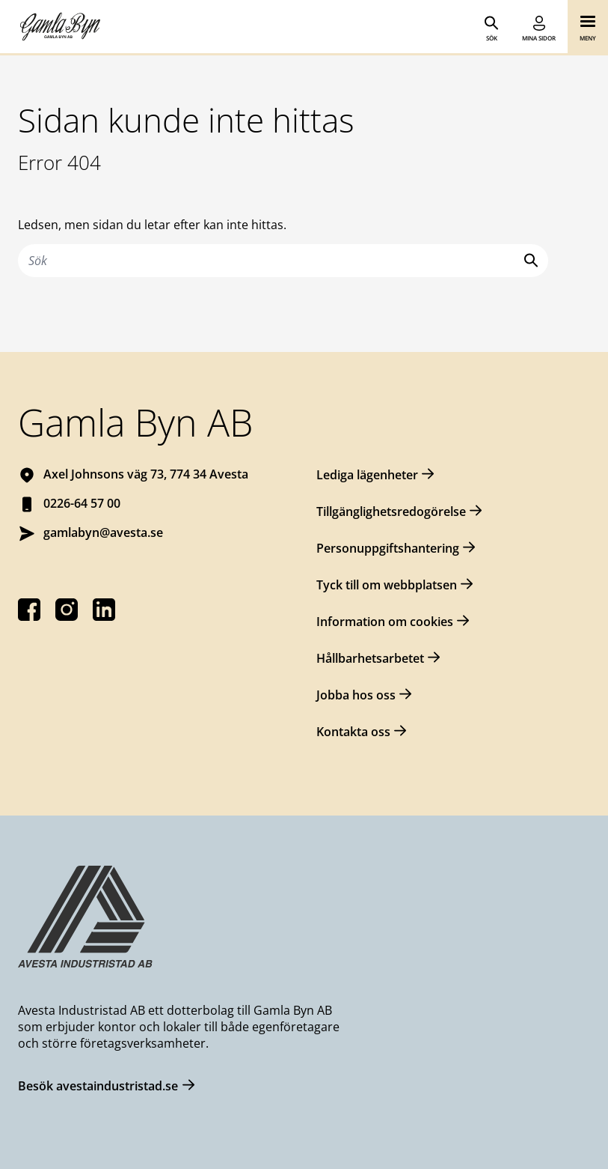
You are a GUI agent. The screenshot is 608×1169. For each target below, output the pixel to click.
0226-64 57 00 (81, 503)
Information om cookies (384, 621)
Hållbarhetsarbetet (370, 658)
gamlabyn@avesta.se (103, 532)
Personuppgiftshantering (387, 548)
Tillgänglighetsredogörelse (391, 511)
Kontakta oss (353, 731)
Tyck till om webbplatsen (386, 585)
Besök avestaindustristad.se (98, 1086)
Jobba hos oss (356, 695)
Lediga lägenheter (367, 475)
